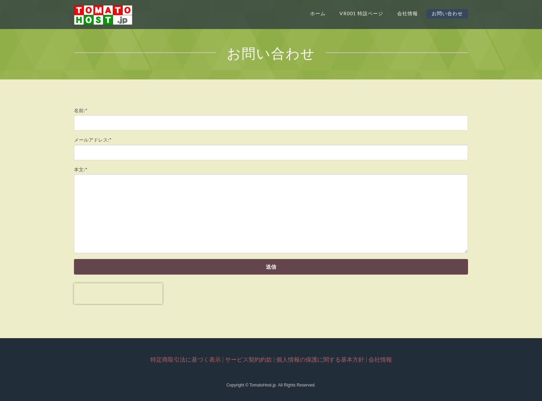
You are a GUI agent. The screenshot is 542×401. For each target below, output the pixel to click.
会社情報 (407, 13)
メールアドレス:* (93, 140)
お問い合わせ (447, 13)
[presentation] (118, 293)
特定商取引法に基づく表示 (185, 359)
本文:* (80, 169)
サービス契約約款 (248, 359)
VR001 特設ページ (361, 13)
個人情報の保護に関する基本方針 (320, 359)
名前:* (80, 110)
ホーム (318, 13)
